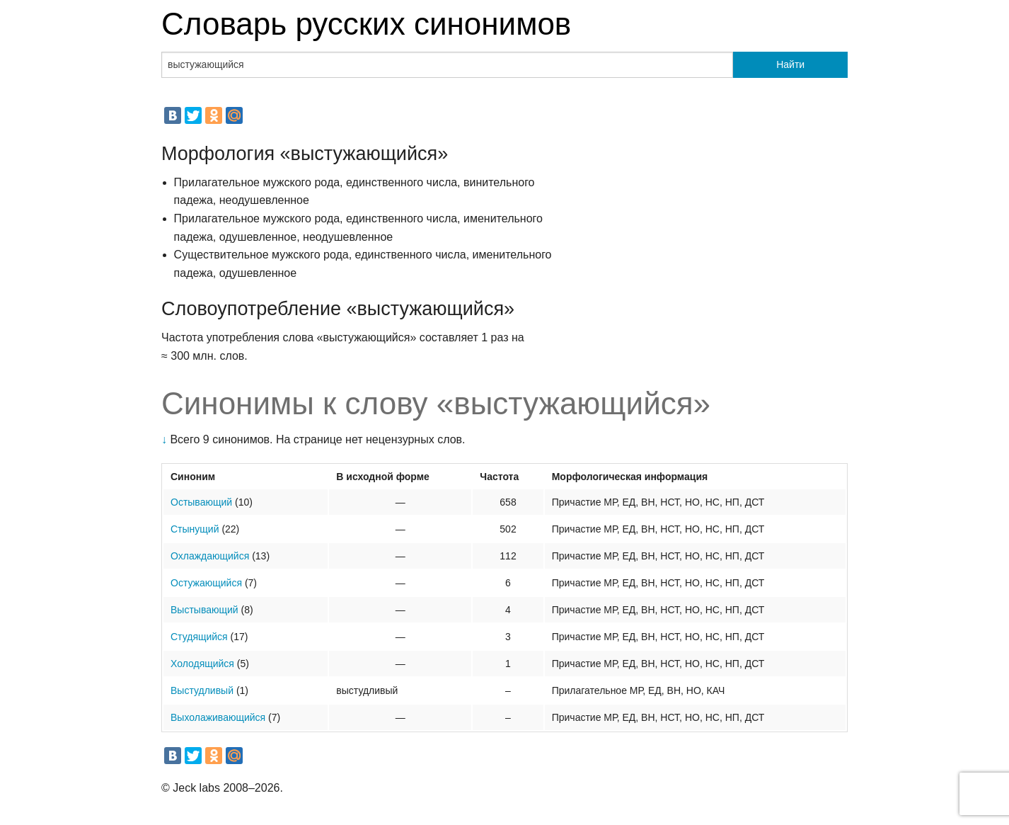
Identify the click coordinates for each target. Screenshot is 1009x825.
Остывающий (201, 502)
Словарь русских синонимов (366, 23)
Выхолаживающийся (218, 717)
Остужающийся (206, 582)
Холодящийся (202, 663)
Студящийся (199, 636)
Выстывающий (204, 609)
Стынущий (195, 529)
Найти (790, 64)
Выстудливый (202, 690)
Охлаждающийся (210, 556)
